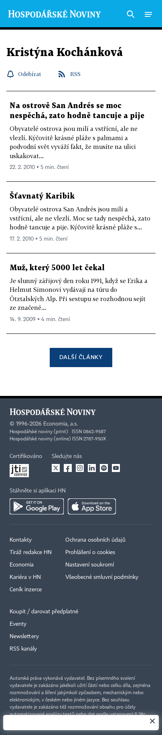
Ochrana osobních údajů (95, 540)
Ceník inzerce (26, 589)
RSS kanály (23, 649)
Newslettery (24, 636)
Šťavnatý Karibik (42, 196)
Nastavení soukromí (89, 565)
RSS (75, 73)
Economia (22, 565)
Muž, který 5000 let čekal (57, 268)
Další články (80, 356)
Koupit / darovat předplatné (44, 612)
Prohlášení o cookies (90, 552)
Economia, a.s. (60, 424)
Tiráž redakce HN (31, 552)
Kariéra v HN (25, 577)
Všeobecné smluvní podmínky (101, 577)
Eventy (18, 624)
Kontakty (21, 540)
